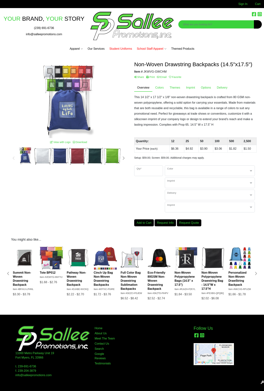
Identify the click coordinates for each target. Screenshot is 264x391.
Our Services (96, 48)
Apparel (76, 49)
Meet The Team (105, 338)
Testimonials (103, 363)
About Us (101, 333)
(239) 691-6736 (44, 28)
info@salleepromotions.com (44, 34)
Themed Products (182, 48)
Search (99, 348)
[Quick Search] (216, 24)
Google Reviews (100, 356)
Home (98, 328)
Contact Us (102, 343)
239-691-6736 (27, 366)
